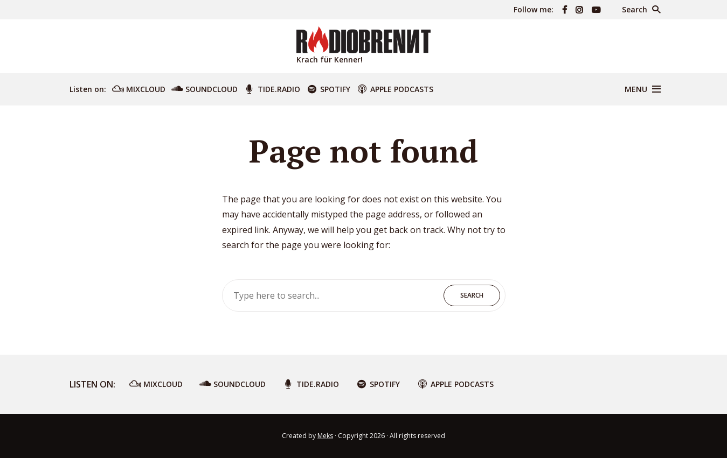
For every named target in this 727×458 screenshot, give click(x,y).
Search (471, 295)
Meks (325, 435)
